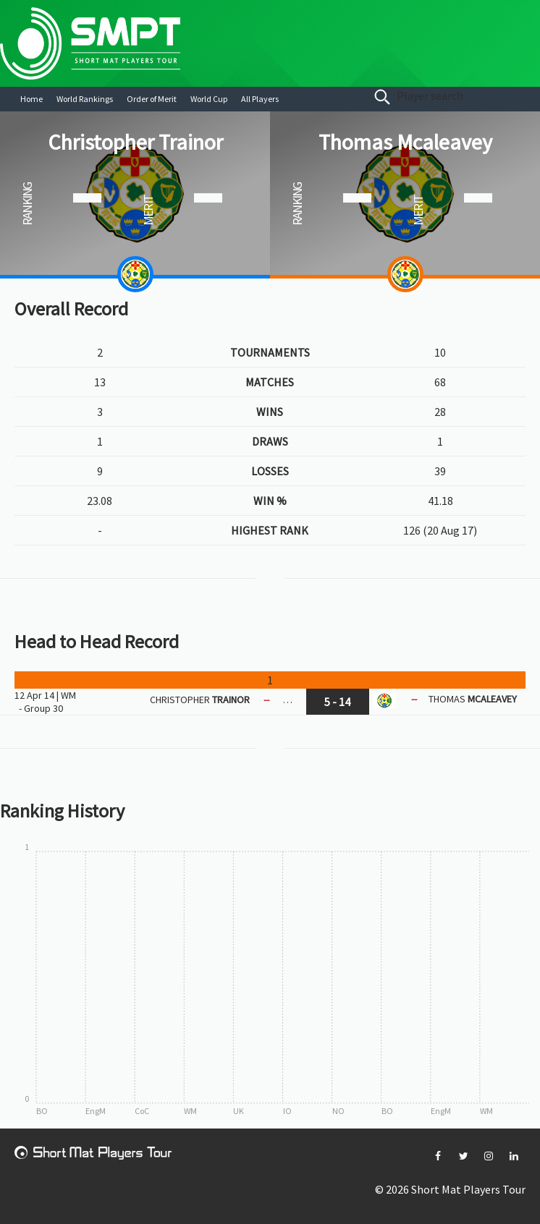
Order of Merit (152, 98)
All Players (260, 98)
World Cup (208, 98)
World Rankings (84, 98)
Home (31, 98)
